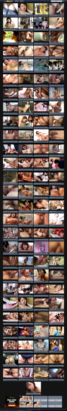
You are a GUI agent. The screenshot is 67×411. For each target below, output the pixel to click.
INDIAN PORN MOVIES (21, 410)
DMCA (39, 409)
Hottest (21, 1)
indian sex (7, 410)
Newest (17, 1)
